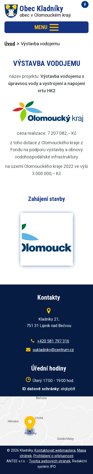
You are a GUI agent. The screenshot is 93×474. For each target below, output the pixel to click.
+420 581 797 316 (53, 341)
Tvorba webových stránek (49, 461)
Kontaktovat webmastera (54, 450)
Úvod (9, 43)
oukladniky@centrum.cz (53, 349)
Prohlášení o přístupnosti (53, 456)
